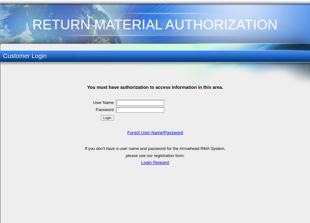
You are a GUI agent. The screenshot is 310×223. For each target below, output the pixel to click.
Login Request (155, 162)
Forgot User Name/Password (155, 132)
